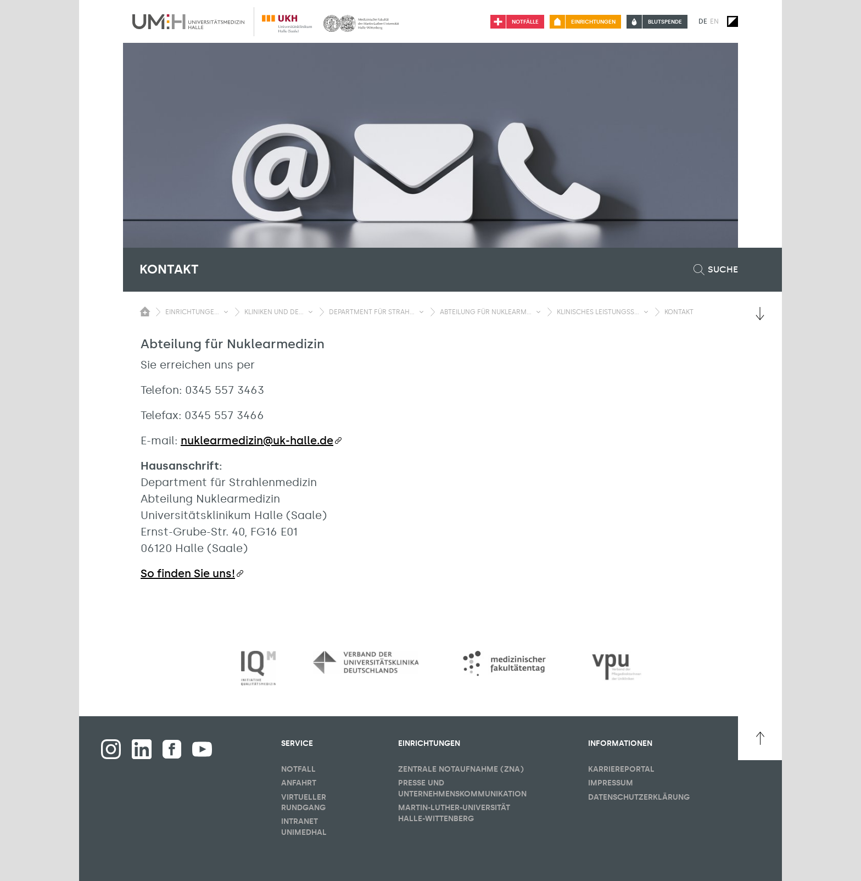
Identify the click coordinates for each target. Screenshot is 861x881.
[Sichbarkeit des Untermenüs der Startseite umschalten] (144, 311)
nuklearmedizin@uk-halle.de (257, 440)
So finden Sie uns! (188, 573)
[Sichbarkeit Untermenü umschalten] (226, 312)
